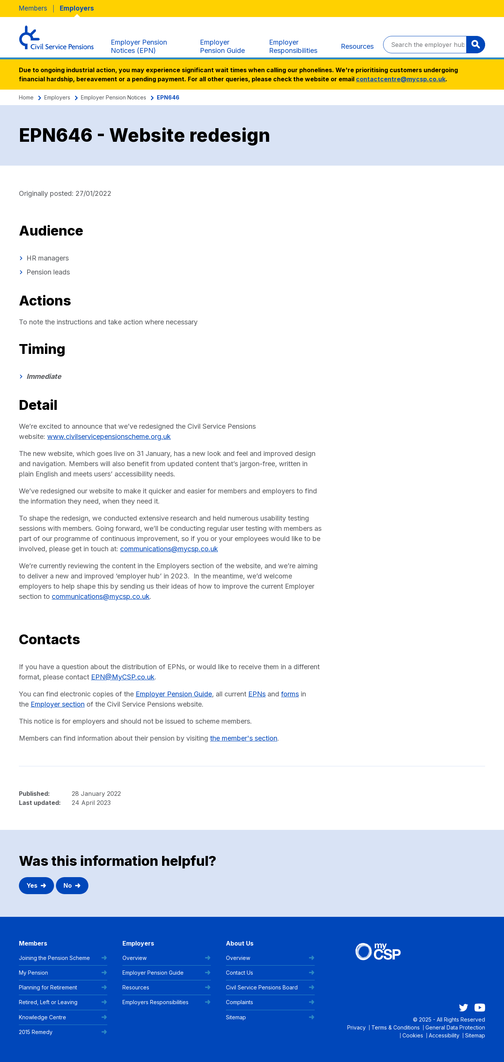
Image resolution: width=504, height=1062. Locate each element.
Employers (77, 8)
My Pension (63, 972)
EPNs (257, 694)
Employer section (58, 704)
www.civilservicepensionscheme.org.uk (109, 436)
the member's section (243, 738)
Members (33, 8)
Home (26, 97)
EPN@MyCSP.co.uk (123, 677)
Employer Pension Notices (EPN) (139, 46)
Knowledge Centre (63, 1017)
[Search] (475, 44)
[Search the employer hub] (434, 44)
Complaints (270, 1002)
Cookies (412, 1035)
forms (290, 694)
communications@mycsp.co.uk (169, 549)
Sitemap (270, 1017)
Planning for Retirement (63, 987)
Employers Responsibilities (166, 1002)
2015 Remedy (63, 1032)
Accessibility (444, 1035)
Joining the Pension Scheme (63, 958)
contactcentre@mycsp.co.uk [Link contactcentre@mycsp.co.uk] (400, 79)
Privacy (356, 1027)
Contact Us (270, 972)
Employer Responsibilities (293, 46)
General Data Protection (455, 1027)
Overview (166, 958)
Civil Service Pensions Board (270, 987)
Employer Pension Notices (113, 97)
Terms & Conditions (395, 1027)
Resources (357, 46)
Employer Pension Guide (222, 46)
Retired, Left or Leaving (63, 1002)
